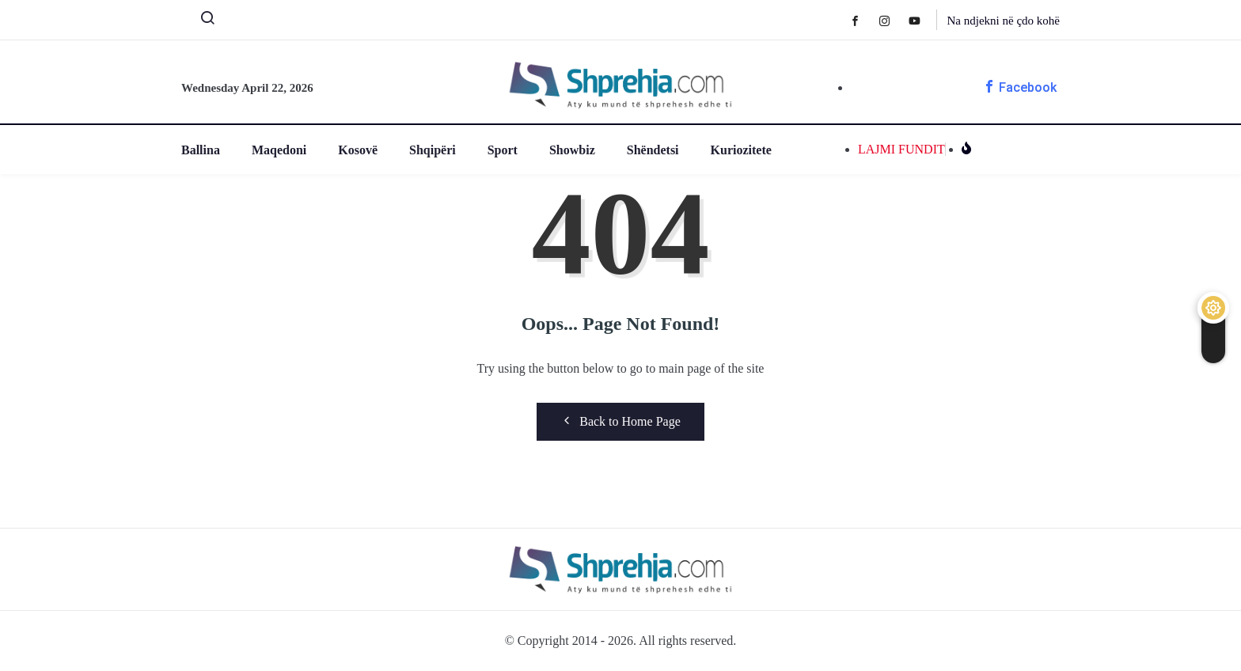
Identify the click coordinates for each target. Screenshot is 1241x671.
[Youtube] (922, 20)
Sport (503, 150)
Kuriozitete (741, 150)
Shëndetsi (653, 150)
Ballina (200, 150)
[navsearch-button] (201, 21)
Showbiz (572, 150)
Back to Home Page (620, 421)
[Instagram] (892, 20)
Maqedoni (279, 150)
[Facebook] (863, 20)
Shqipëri (432, 150)
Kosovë (358, 150)
